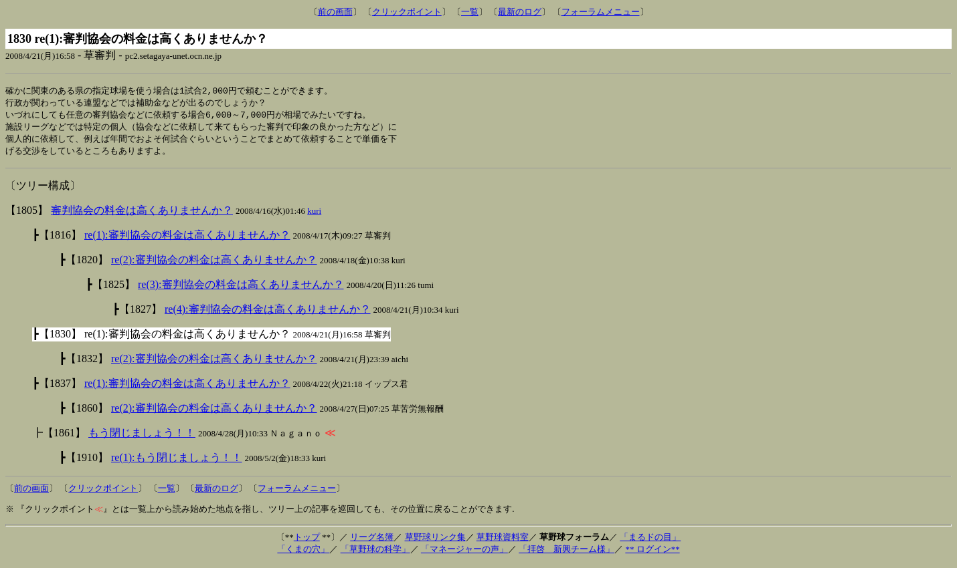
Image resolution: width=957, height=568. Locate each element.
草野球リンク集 (435, 541)
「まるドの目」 (650, 541)
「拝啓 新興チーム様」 (566, 553)
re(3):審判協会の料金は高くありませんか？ (241, 288)
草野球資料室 (502, 541)
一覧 (469, 12)
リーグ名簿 (372, 541)
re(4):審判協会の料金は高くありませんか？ (268, 313)
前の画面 (335, 12)
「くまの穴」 (303, 553)
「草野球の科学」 (375, 553)
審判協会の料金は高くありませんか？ (142, 214)
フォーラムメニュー (600, 12)
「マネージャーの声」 (464, 553)
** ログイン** (652, 553)
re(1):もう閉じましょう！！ (176, 461)
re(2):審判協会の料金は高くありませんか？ (214, 263)
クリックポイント (407, 12)
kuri (314, 215)
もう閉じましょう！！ (141, 436)
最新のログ (519, 12)
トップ (307, 541)
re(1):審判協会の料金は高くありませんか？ (187, 239)
